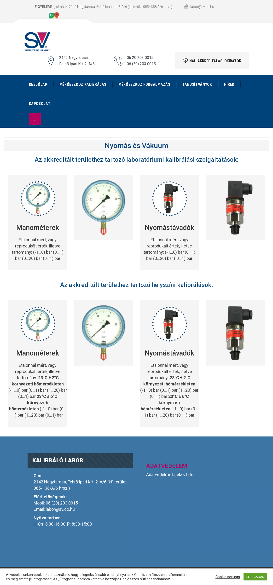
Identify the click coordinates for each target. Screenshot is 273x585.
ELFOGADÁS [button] (255, 577)
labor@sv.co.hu (60, 509)
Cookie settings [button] (227, 577)
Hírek (229, 84)
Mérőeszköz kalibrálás (82, 84)
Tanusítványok (197, 84)
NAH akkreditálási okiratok (212, 60)
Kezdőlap (38, 84)
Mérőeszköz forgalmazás (144, 84)
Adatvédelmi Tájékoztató (169, 474)
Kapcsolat (40, 103)
